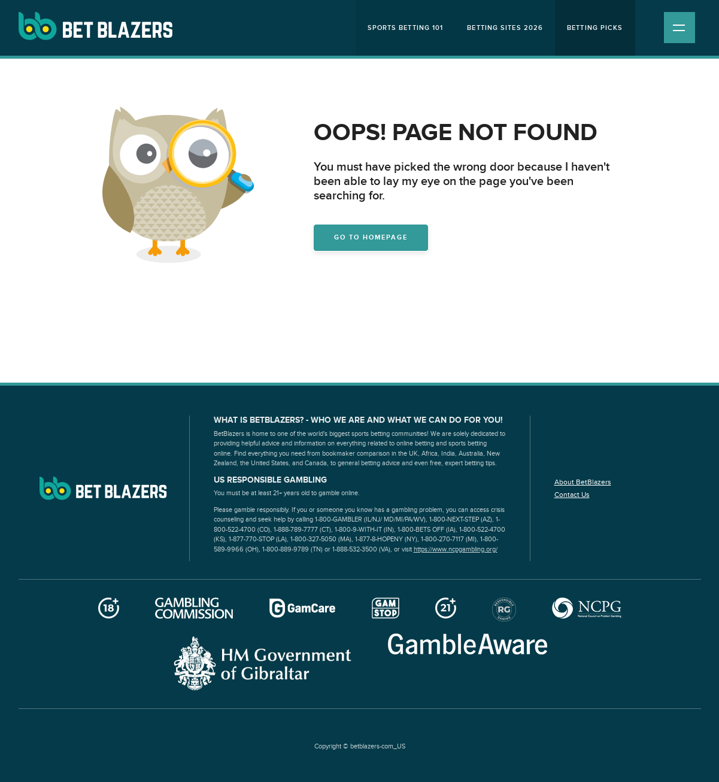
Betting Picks (595, 28)
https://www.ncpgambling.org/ (455, 549)
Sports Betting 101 (406, 28)
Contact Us (572, 494)
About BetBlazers (582, 482)
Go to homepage (371, 237)
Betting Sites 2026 (505, 28)
